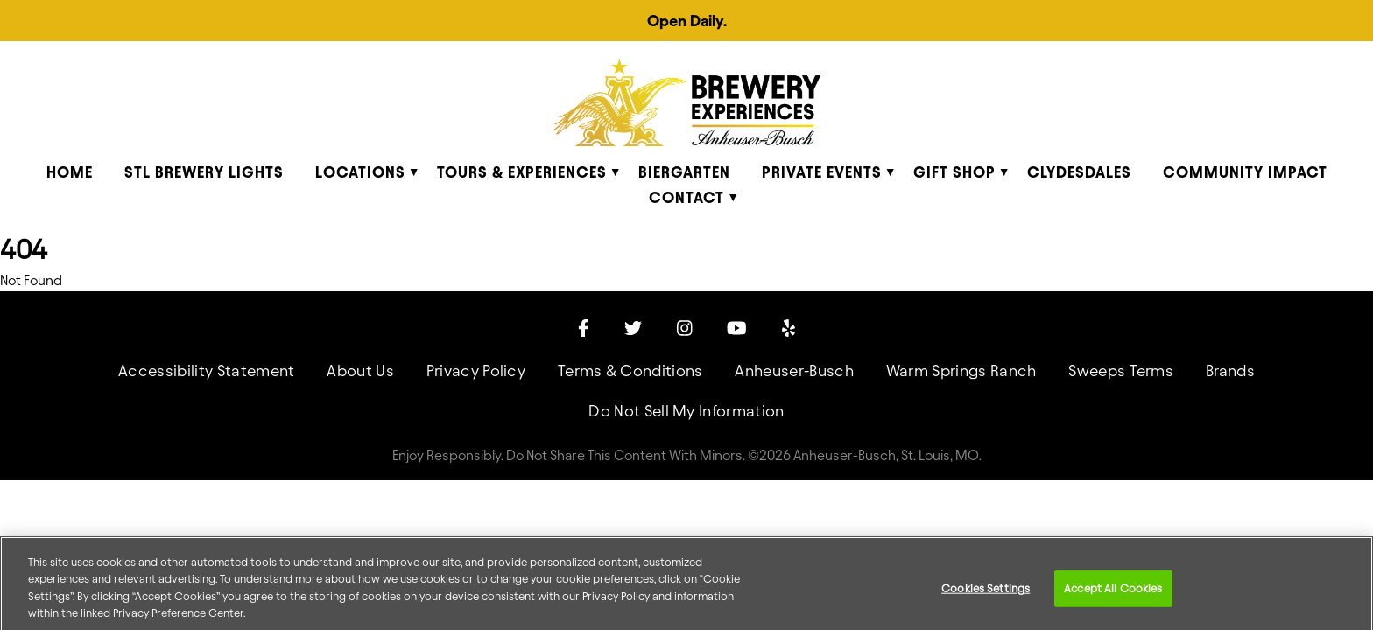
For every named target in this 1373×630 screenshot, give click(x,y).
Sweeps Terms (1120, 370)
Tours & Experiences (522, 172)
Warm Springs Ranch (961, 370)
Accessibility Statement (206, 370)
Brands (1230, 370)
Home (69, 172)
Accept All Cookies (1113, 593)
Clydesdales (1079, 172)
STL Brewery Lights (204, 172)
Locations (360, 172)
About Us (360, 370)
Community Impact (1245, 172)
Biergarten (684, 172)
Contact (686, 197)
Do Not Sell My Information (686, 410)
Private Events (822, 172)
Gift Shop (954, 172)
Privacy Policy (475, 370)
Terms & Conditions (630, 370)
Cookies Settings (985, 593)
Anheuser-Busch (794, 370)
